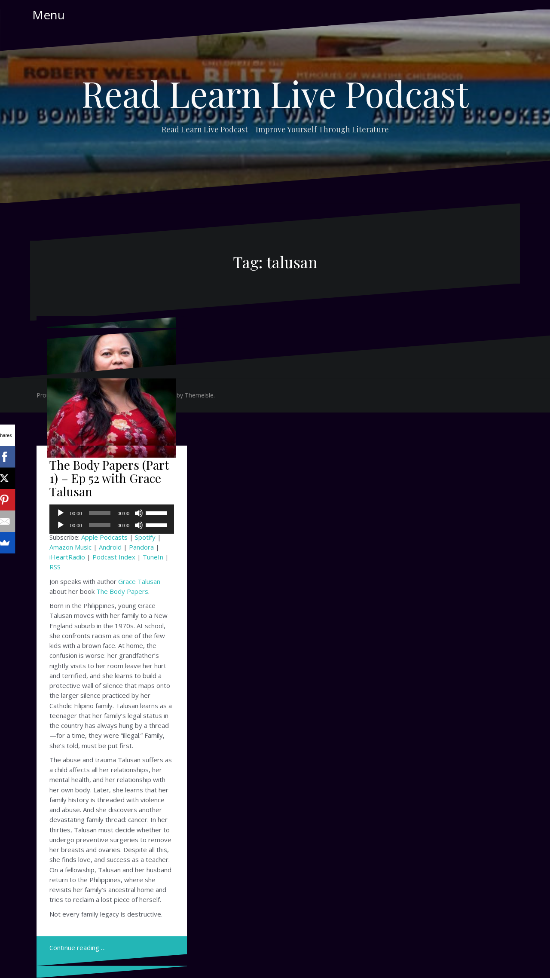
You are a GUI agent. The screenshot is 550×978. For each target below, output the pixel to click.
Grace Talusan (139, 581)
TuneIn (153, 557)
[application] (111, 525)
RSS (55, 566)
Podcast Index (113, 557)
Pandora (141, 547)
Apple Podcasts (104, 537)
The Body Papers (122, 591)
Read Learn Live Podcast (275, 93)
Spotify (145, 537)
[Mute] (138, 525)
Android (110, 547)
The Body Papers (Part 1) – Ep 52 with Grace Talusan (109, 478)
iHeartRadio (67, 557)
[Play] (60, 525)
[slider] (100, 525)
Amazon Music (70, 547)
